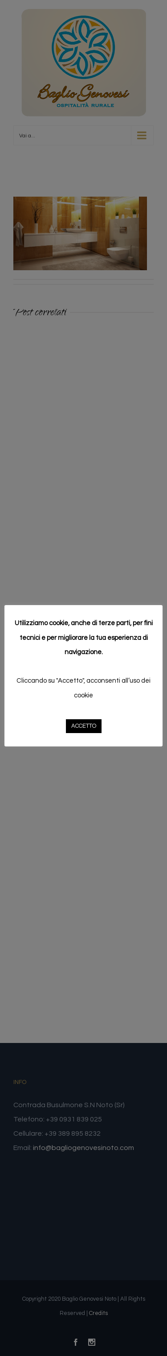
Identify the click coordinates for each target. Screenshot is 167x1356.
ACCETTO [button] (83, 726)
